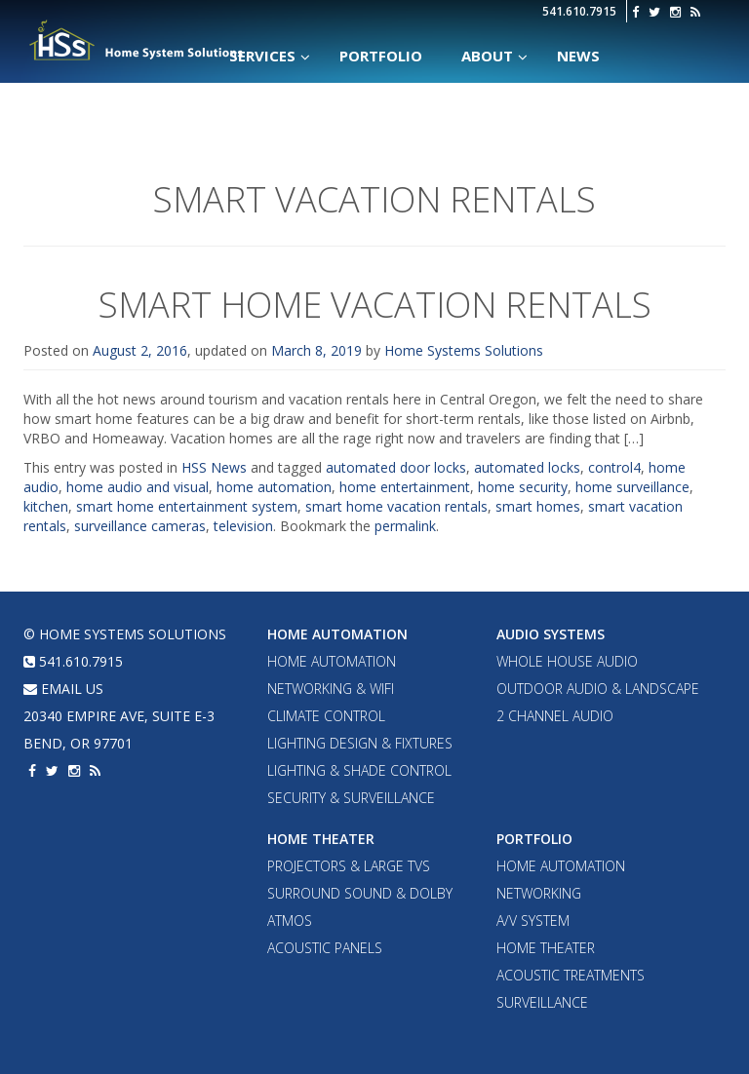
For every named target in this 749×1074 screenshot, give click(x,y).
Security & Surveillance (351, 797)
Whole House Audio (567, 661)
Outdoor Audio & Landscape (597, 688)
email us (63, 688)
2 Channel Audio (554, 716)
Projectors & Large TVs (348, 866)
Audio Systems (550, 634)
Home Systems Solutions (136, 39)
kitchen (45, 506)
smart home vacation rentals (396, 506)
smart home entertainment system (186, 506)
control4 (614, 467)
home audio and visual (137, 487)
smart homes (537, 506)
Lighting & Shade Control (359, 770)
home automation (274, 487)
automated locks (527, 467)
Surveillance (542, 1002)
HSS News (214, 467)
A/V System (533, 920)
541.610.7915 (579, 11)
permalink (405, 526)
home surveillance (632, 487)
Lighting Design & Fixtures (360, 743)
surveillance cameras (140, 526)
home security (523, 487)
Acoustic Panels (324, 948)
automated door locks (396, 467)
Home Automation (337, 634)
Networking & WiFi (330, 688)
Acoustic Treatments (570, 975)
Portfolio (534, 838)
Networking (538, 893)
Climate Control (326, 716)
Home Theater (320, 838)
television (243, 526)
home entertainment (404, 487)
